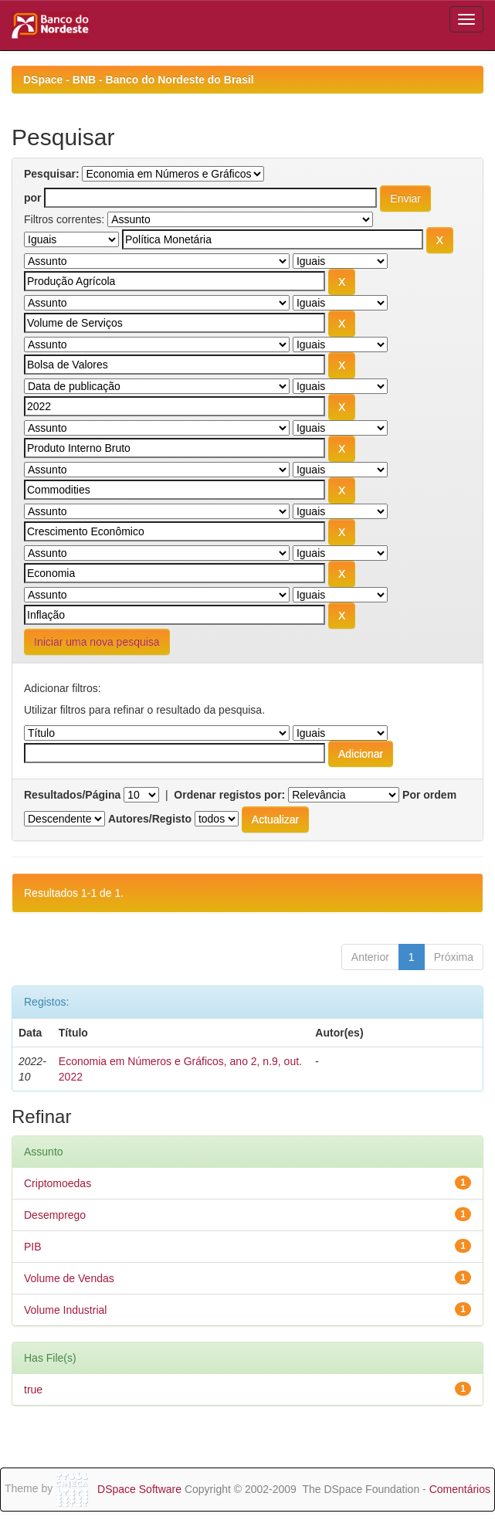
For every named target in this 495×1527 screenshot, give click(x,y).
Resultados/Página (72, 795)
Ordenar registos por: (229, 795)
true (33, 1389)
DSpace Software (139, 1489)
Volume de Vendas (69, 1278)
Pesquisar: (52, 174)
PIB (33, 1246)
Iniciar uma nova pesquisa (97, 642)
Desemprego (55, 1215)
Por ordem (429, 795)
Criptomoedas (57, 1183)
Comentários (459, 1489)
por (33, 198)
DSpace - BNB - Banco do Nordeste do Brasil (138, 79)
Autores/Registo (150, 819)
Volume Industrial (65, 1310)
